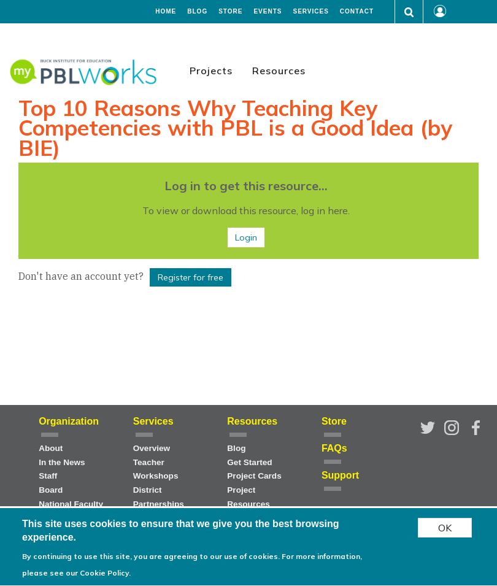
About (51, 448)
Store (230, 12)
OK (445, 531)
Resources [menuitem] (279, 70)
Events (267, 12)
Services (310, 12)
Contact (357, 12)
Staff (48, 475)
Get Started (249, 462)
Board (51, 490)
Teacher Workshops (156, 469)
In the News (62, 462)
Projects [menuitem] (211, 70)
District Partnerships (158, 497)
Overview (151, 448)
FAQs (334, 448)
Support (340, 475)
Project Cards (254, 475)
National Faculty (71, 504)
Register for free (190, 277)
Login (246, 237)
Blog (197, 12)
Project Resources (248, 497)
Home (165, 12)
